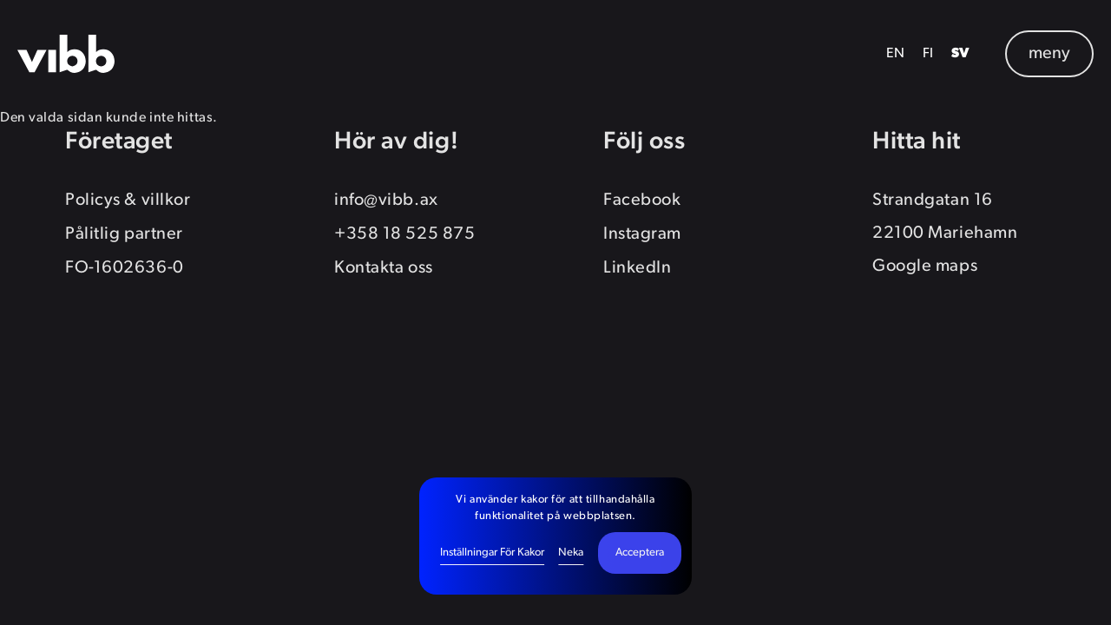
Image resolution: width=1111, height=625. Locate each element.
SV (960, 54)
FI (928, 54)
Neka (570, 552)
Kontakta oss (383, 268)
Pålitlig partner (124, 234)
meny (1049, 53)
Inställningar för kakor (492, 552)
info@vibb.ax (386, 200)
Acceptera (639, 552)
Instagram (642, 234)
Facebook (641, 200)
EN (895, 54)
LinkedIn (637, 268)
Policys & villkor (127, 200)
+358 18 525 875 (404, 234)
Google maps (924, 266)
